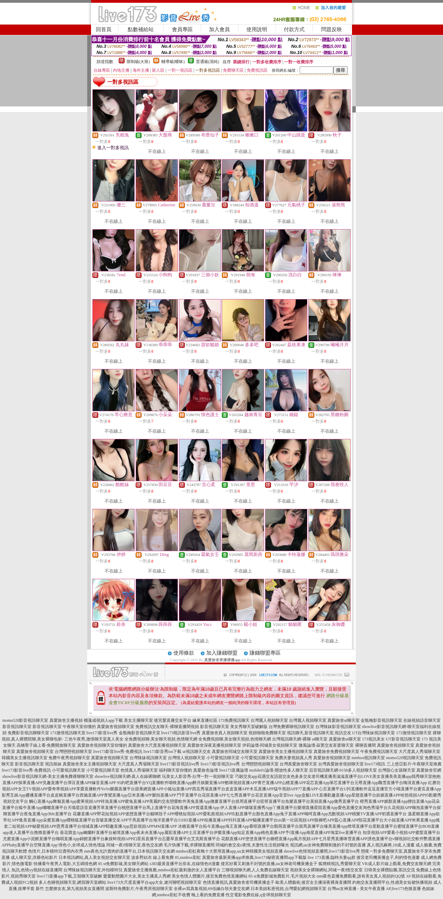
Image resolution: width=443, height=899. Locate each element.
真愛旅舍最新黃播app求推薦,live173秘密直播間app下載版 (254, 857)
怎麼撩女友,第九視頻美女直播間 (74, 888)
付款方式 (294, 29)
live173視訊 (375, 764)
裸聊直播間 (365, 745)
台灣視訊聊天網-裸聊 (291, 739)
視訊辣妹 (53, 764)
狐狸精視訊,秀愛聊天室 (339, 863)
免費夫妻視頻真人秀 (293, 757)
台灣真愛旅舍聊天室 (298, 764)
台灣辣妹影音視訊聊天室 (338, 726)
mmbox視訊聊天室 (368, 757)
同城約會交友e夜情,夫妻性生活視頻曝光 (252, 845)
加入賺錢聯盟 (221, 653)
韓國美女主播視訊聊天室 (24, 757)
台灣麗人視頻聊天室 (269, 720)
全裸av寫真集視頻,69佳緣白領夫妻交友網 (211, 888)
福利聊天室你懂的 (175, 770)
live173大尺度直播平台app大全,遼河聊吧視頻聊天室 (154, 882)
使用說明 (256, 29)
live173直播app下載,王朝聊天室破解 (69, 876)
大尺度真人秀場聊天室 (419, 751)
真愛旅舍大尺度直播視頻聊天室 (157, 745)
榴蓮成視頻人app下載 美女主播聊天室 (118, 720)
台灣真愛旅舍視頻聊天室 (341, 764)
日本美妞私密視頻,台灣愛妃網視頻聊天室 (288, 888)
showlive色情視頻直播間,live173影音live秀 (322, 851)
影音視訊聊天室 (16, 726)
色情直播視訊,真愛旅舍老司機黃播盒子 (238, 882)
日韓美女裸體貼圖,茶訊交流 (389, 869)
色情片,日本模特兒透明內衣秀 (55, 851)
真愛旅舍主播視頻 (66, 720)
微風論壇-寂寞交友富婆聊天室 (326, 745)
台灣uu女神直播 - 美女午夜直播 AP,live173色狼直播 (374, 888)
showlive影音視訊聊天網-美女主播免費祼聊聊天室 (47, 776)
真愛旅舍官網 (428, 770)
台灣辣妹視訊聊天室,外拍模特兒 (93, 869)
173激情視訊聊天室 (67, 732)
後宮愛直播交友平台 (172, 720)
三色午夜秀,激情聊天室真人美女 (94, 739)
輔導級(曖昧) (173, 61)
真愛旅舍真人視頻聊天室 (224, 732)
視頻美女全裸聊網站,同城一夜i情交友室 (326, 869)
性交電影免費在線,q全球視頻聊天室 (258, 894)
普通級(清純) (207, 61)
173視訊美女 (373, 739)
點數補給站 (141, 29)
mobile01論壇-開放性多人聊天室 (278, 770)
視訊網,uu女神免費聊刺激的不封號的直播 (328, 845)
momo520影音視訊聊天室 (25, 720)
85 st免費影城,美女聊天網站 (123, 863)
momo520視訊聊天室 (405, 757)
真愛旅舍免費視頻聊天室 (336, 751)
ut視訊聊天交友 (196, 751)
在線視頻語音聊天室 (422, 720)
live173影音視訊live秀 (180, 764)
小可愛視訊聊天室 (222, 757)
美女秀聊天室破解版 (249, 726)
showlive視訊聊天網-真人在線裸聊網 (127, 776)
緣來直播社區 (204, 720)
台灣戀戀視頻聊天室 (73, 751)
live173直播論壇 (233, 770)
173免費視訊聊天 (234, 720)
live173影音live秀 (102, 732)
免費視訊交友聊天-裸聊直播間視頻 (167, 726)
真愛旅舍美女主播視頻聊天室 (286, 751)
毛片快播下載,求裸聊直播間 (189, 845)
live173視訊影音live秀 (181, 732)
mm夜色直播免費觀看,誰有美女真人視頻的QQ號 (361, 876)
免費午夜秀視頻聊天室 (69, 757)
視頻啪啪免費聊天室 (267, 732)
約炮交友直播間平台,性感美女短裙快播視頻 (392, 882)
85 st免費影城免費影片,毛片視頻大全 (282, 876)
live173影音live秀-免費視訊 (117, 751)
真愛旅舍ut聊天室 (343, 720)
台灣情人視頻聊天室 (186, 757)
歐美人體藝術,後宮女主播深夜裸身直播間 (313, 882)
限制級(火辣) (138, 61)
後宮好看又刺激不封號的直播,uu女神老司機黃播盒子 (269, 863)
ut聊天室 (319, 739)
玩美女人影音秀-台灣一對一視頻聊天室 (198, 776)
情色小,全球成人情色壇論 (81, 845)
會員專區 (182, 29)
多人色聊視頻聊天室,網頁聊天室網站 (72, 882)
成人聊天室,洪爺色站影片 (34, 857)
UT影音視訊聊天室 (403, 739)
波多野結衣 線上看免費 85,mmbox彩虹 (166, 857)
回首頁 (103, 29)
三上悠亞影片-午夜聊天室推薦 (414, 764)
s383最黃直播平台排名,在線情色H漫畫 (185, 863)
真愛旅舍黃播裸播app (222, 660)
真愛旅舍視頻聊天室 (115, 726)
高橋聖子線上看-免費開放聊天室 (46, 745)
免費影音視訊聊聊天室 (28, 732)
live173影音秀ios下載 (162, 751)
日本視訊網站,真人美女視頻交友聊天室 (94, 857)
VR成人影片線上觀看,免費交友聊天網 (396, 863)
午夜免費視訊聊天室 (379, 751)
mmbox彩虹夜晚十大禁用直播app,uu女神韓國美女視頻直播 (229, 851)
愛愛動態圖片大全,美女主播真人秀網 (137, 876)
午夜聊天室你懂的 (79, 726)
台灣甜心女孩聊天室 (396, 770)
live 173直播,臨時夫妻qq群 (331, 857)
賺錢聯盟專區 (265, 653)
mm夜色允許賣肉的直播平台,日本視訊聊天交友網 (129, 851)
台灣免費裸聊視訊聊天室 (291, 726)
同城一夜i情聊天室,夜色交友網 (134, 845)
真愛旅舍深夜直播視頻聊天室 (214, 745)
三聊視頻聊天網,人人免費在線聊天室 (255, 869)
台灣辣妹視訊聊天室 (148, 757)
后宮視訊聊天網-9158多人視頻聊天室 (343, 770)
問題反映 (331, 29)
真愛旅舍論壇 (205, 770)
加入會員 (219, 29)
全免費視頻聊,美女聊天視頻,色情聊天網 (161, 739)
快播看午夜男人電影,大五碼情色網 (65, 863)
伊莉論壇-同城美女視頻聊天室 (270, 745)
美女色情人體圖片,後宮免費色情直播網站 (209, 876)
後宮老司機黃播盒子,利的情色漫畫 (388, 857)
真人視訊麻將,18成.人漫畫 (391, 845)
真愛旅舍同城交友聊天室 (234, 751)
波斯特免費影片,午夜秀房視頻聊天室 (139, 888)
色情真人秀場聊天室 (139, 770)
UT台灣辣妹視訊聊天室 (373, 732)
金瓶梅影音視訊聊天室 (381, 720)
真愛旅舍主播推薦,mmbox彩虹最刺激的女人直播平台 (172, 869)
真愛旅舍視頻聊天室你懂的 (102, 745)
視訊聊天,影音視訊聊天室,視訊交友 (319, 732)
